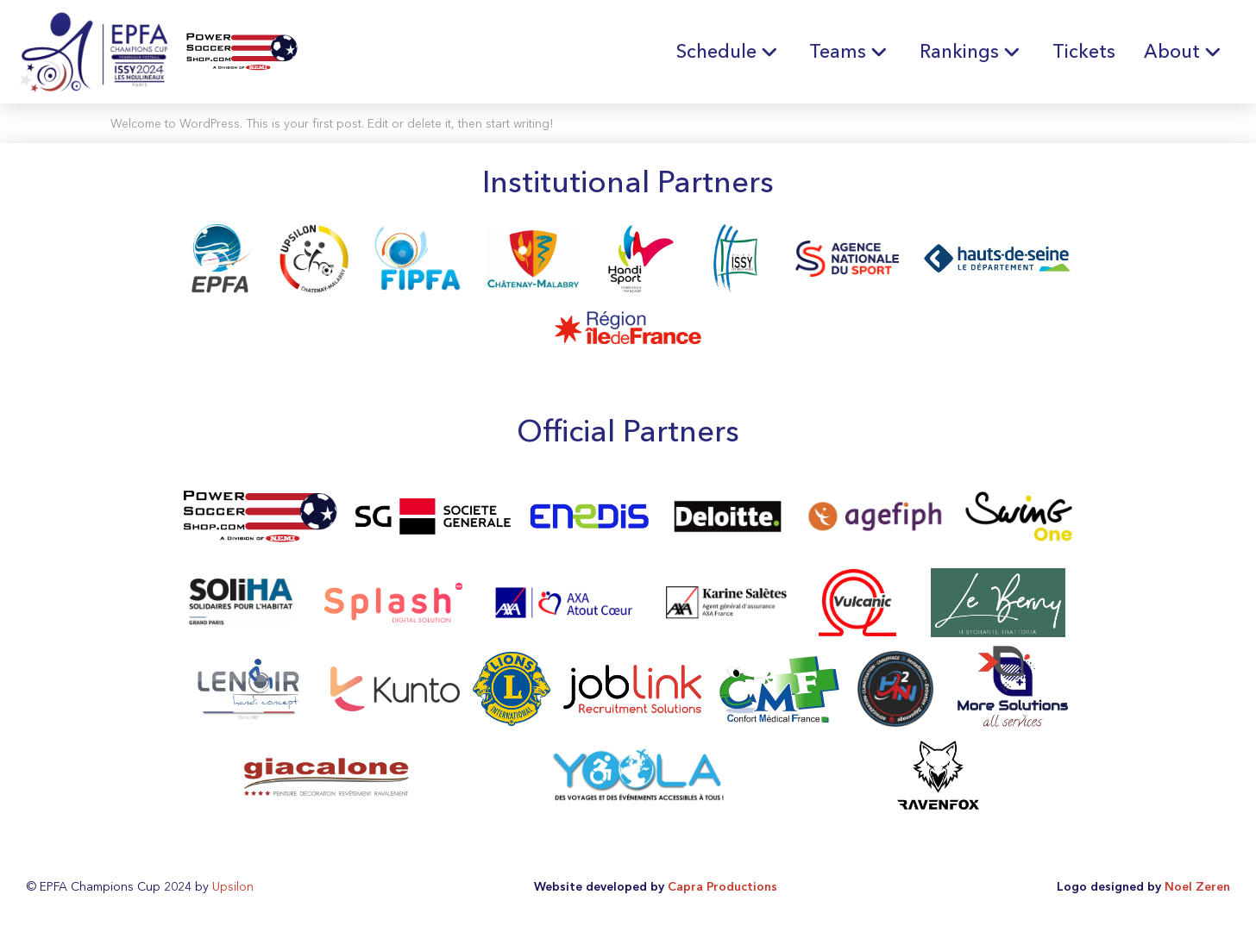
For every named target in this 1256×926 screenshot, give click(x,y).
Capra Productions (722, 886)
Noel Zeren (1197, 886)
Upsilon (233, 886)
